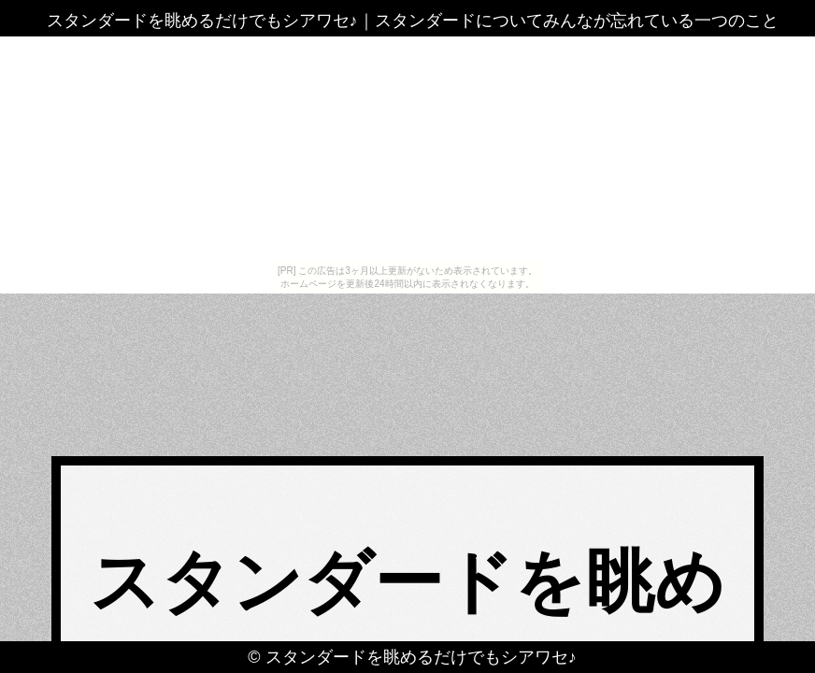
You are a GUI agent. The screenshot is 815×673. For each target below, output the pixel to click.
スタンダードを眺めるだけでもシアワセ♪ (421, 657)
